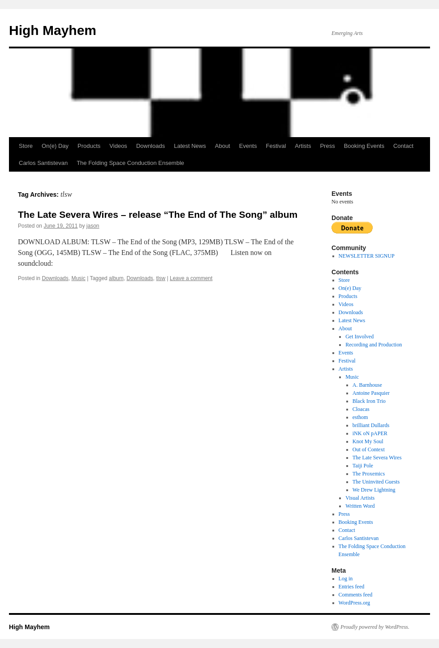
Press (327, 146)
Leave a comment (191, 278)
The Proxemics (369, 474)
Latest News (190, 146)
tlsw (161, 278)
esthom (360, 417)
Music (78, 278)
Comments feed (356, 595)
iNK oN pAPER (370, 433)
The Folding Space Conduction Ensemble (130, 163)
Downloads (150, 146)
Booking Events (364, 146)
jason (92, 226)
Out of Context (369, 449)
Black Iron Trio (369, 401)
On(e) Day (55, 146)
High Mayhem (52, 30)
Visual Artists (359, 498)
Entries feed (352, 586)
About (222, 146)
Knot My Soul (368, 441)
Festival (276, 146)
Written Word (359, 506)
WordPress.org (354, 603)
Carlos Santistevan (43, 163)
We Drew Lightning (374, 490)
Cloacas (361, 409)
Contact (403, 146)
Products (88, 146)
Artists (303, 146)
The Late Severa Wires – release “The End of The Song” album (157, 214)
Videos (118, 146)
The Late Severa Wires (377, 457)
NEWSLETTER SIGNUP (367, 256)
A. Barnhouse (367, 385)
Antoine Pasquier (371, 393)
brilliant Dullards (371, 425)
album (116, 278)
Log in (346, 578)
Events (248, 146)
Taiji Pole (363, 465)
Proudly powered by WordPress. (374, 627)
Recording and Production (373, 344)
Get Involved (359, 336)
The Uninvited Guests (376, 482)
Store (26, 146)
